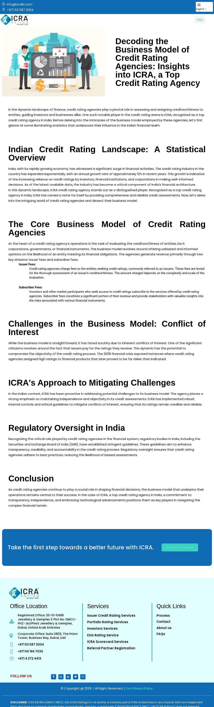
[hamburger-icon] (199, 20)
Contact (164, 621)
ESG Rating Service (103, 635)
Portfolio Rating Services (107, 622)
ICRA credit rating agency (70, 190)
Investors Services (102, 628)
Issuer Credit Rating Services (111, 615)
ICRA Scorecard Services (107, 641)
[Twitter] (61, 676)
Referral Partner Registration (111, 648)
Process (163, 615)
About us (164, 628)
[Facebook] (53, 676)
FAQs (161, 634)
